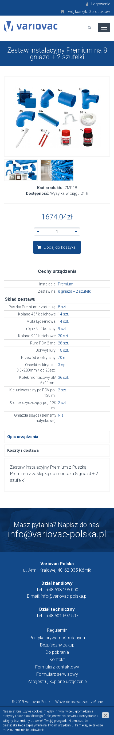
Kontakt (57, 659)
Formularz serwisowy (57, 674)
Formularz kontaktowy (57, 667)
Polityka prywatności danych (57, 637)
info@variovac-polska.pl (57, 534)
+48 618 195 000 (62, 589)
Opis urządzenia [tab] (22, 436)
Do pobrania (57, 652)
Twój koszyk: (88, 11)
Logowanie (100, 4)
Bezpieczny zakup (57, 645)
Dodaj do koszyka (60, 247)
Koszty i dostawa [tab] (23, 450)
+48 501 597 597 (62, 615)
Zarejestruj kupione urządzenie (57, 681)
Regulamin (57, 630)
